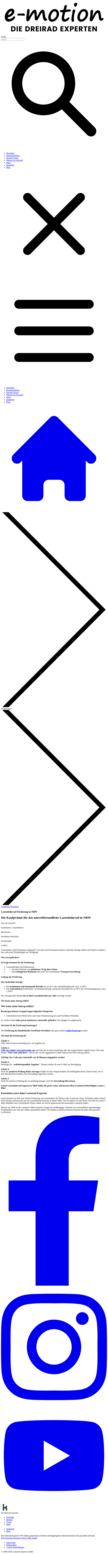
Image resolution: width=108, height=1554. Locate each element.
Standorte (10, 165)
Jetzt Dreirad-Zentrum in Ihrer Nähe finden (19, 1538)
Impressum (11, 1542)
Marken (9, 1520)
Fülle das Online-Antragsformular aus (18, 1050)
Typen (8, 1522)
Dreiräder (10, 153)
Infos (8, 163)
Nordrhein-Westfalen (10, 907)
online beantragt (73, 1030)
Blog (8, 167)
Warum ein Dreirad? (14, 160)
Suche (3, 37)
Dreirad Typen (12, 158)
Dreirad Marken (13, 156)
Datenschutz (11, 1545)
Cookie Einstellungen (15, 1547)
